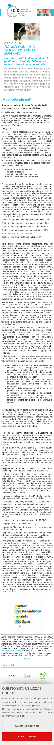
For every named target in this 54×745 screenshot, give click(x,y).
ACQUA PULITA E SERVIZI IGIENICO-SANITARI (20, 50)
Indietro (27, 659)
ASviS (10, 43)
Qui (3, 709)
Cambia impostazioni (27, 726)
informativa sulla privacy (13, 716)
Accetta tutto (27, 736)
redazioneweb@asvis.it (12, 651)
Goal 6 (18, 43)
